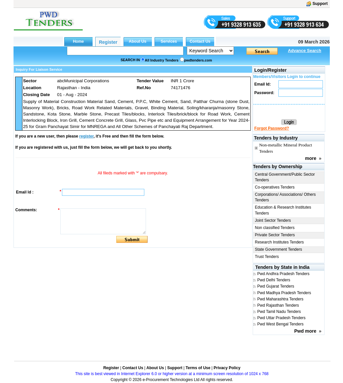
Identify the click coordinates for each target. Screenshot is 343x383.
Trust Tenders (267, 256)
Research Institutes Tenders (279, 242)
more (310, 158)
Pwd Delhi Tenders (273, 280)
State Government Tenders (278, 249)
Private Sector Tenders (275, 235)
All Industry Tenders (162, 60)
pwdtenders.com (198, 60)
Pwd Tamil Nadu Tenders (279, 311)
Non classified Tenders (275, 227)
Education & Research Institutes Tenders (283, 210)
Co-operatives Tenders (275, 187)
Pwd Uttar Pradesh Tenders (281, 318)
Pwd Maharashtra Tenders (280, 299)
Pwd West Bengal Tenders (280, 324)
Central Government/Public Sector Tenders (285, 177)
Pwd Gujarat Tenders (275, 286)
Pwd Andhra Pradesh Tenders (283, 273)
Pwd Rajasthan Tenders (278, 305)
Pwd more (305, 331)
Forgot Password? (271, 128)
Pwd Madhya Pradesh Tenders (284, 293)
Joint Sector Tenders (273, 220)
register (86, 136)
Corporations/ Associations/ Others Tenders (285, 197)
